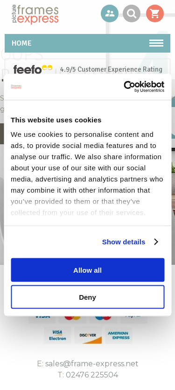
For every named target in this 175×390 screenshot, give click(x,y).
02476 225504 (92, 374)
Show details (124, 242)
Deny (87, 297)
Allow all (87, 270)
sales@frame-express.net (92, 363)
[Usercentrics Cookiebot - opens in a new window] (124, 87)
